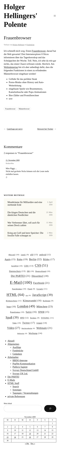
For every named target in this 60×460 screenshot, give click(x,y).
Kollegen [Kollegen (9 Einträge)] (48, 301)
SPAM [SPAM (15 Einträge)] (43, 312)
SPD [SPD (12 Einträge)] (24, 318)
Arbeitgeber (13, 357)
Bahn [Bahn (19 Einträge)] (22, 259)
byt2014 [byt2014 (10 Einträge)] (17, 266)
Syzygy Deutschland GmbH (25, 370)
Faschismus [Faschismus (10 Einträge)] (19, 289)
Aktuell (11, 340)
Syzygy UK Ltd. (20, 373)
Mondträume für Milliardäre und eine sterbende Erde (25, 203)
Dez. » (33, 444)
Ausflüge (17, 347)
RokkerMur (10, 163)
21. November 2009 (13, 160)
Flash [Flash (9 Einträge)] (31, 289)
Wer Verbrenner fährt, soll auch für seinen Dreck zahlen (24, 224)
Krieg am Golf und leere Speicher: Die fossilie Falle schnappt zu (25, 234)
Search (16, 386)
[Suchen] (50, 408)
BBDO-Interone (20, 360)
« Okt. (27, 444)
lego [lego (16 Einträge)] (11, 306)
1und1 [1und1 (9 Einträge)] (25, 254)
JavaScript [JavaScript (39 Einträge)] (42, 295)
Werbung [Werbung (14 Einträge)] (35, 333)
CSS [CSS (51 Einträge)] (41, 265)
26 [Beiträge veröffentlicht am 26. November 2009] (30, 437)
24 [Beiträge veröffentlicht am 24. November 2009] (15, 437)
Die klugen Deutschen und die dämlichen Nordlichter (21, 213)
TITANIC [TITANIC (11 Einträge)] (47, 318)
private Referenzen (16, 396)
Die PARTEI (13, 376)
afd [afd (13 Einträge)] (34, 255)
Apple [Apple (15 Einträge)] (10, 259)
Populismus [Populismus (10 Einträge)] (17, 312)
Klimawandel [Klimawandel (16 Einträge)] (32, 300)
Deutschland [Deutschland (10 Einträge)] (42, 271)
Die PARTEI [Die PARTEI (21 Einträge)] (20, 276)
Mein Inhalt (8, 403)
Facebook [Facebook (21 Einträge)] (41, 283)
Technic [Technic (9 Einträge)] (34, 318)
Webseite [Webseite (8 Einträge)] (22, 333)
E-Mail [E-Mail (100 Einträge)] (21, 282)
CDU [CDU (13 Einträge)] (28, 266)
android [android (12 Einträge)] (45, 255)
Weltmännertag (11, 67)
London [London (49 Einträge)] (26, 306)
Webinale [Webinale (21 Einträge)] (44, 328)
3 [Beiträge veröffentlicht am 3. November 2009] (15, 427)
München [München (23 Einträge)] (44, 306)
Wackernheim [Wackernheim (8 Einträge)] (28, 328)
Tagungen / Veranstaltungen (25, 393)
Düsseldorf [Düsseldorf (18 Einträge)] (40, 276)
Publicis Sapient (20, 367)
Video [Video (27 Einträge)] (13, 328)
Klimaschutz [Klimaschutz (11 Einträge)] (13, 301)
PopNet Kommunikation (24, 363)
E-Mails (11, 380)
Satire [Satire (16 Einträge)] (31, 312)
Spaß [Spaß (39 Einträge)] (12, 317)
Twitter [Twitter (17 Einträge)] (28, 322)
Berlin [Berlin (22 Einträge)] (35, 259)
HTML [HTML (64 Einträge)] (15, 294)
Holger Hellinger (18, 45)
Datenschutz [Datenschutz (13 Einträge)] (17, 271)
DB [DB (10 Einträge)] (30, 271)
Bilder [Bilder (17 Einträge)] (49, 259)
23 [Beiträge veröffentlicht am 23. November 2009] (7, 437)
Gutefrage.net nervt (14, 129)
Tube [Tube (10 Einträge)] (16, 323)
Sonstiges (17, 389)
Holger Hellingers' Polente (20, 15)
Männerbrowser (24, 109)
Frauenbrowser (38, 51)
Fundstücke (30, 45)
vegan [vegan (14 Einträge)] (41, 323)
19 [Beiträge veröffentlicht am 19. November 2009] (30, 434)
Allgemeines (13, 344)
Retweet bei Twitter (45, 129)
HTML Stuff (13, 383)
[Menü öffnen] (54, 15)
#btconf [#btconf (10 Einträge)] (14, 255)
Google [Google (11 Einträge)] (41, 289)
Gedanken (17, 354)
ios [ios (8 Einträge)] (28, 295)
